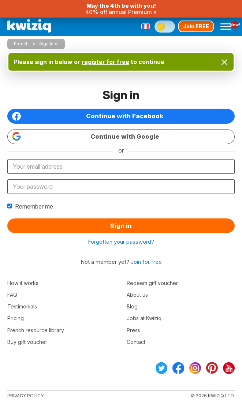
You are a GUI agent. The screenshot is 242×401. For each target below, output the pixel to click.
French (21, 43)
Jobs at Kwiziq (144, 318)
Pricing (15, 318)
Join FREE (196, 26)
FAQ (12, 295)
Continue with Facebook (87, 116)
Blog (132, 306)
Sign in (121, 225)
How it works (22, 283)
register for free (105, 61)
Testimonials (22, 306)
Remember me (30, 206)
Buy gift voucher (27, 342)
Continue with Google (85, 136)
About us (137, 295)
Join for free (146, 261)
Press (133, 330)
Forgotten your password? (121, 241)
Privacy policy (25, 395)
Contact (136, 342)
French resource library (35, 330)
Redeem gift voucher (152, 283)
